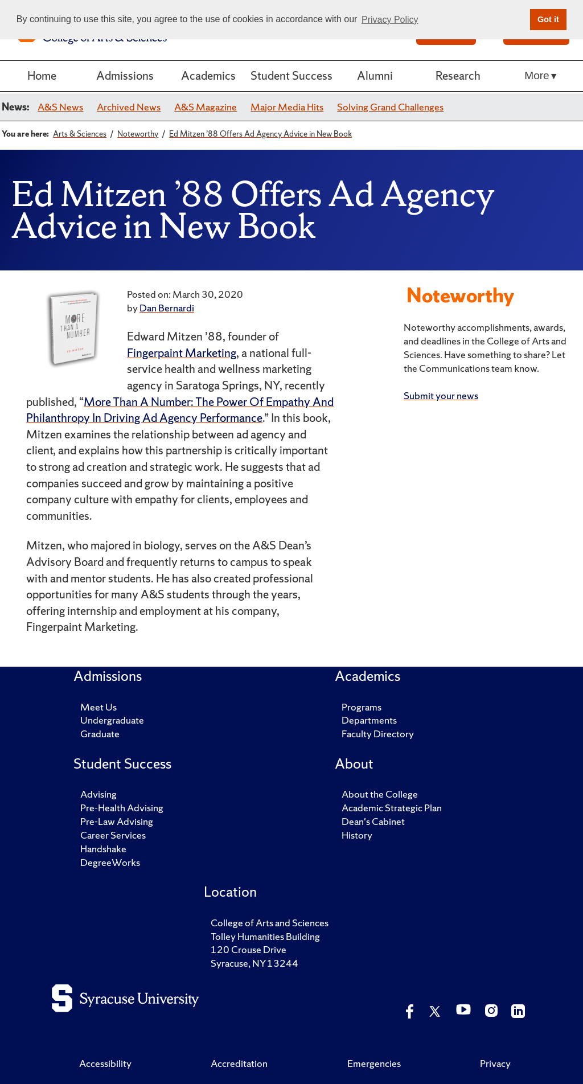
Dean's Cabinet (373, 821)
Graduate (100, 733)
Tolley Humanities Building (265, 936)
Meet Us (98, 706)
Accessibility (105, 1063)
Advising (98, 793)
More (536, 75)
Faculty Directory (378, 733)
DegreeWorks (110, 862)
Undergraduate (112, 719)
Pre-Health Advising (121, 807)
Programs (361, 706)
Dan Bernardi (166, 307)
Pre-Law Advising (116, 821)
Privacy (495, 1063)
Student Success (291, 75)
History (357, 834)
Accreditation (239, 1063)
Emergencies (374, 1063)
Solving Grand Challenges (390, 106)
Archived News (129, 106)
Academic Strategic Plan (392, 807)
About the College (380, 793)
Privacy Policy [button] (390, 19)
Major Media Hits (287, 106)
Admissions (125, 75)
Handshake (103, 848)
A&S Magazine (205, 106)
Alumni (375, 75)
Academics (208, 75)
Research (458, 75)
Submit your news (441, 395)
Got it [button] (548, 19)
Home (41, 75)
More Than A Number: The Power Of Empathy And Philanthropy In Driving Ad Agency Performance (180, 410)
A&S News (60, 106)
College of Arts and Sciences (270, 922)
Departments (369, 719)
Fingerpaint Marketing (181, 352)
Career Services (113, 834)
